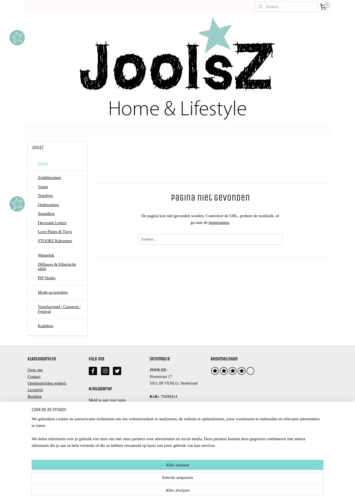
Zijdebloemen (49, 177)
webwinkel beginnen (183, 491)
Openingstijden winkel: (46, 383)
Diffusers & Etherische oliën (57, 266)
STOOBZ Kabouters (55, 241)
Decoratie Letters (52, 223)
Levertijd (35, 390)
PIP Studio (46, 278)
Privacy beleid (39, 416)
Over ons (35, 370)
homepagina (219, 222)
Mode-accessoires (52, 292)
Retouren (35, 403)
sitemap (158, 491)
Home (43, 163)
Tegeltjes (45, 195)
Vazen (43, 187)
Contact (33, 376)
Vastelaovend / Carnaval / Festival (59, 309)
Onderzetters (48, 205)
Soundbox (46, 213)
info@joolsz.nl (168, 410)
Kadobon (45, 326)
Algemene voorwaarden (47, 410)
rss (167, 491)
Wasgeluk (46, 255)
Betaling (34, 396)
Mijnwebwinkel (223, 491)
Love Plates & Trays (55, 231)
